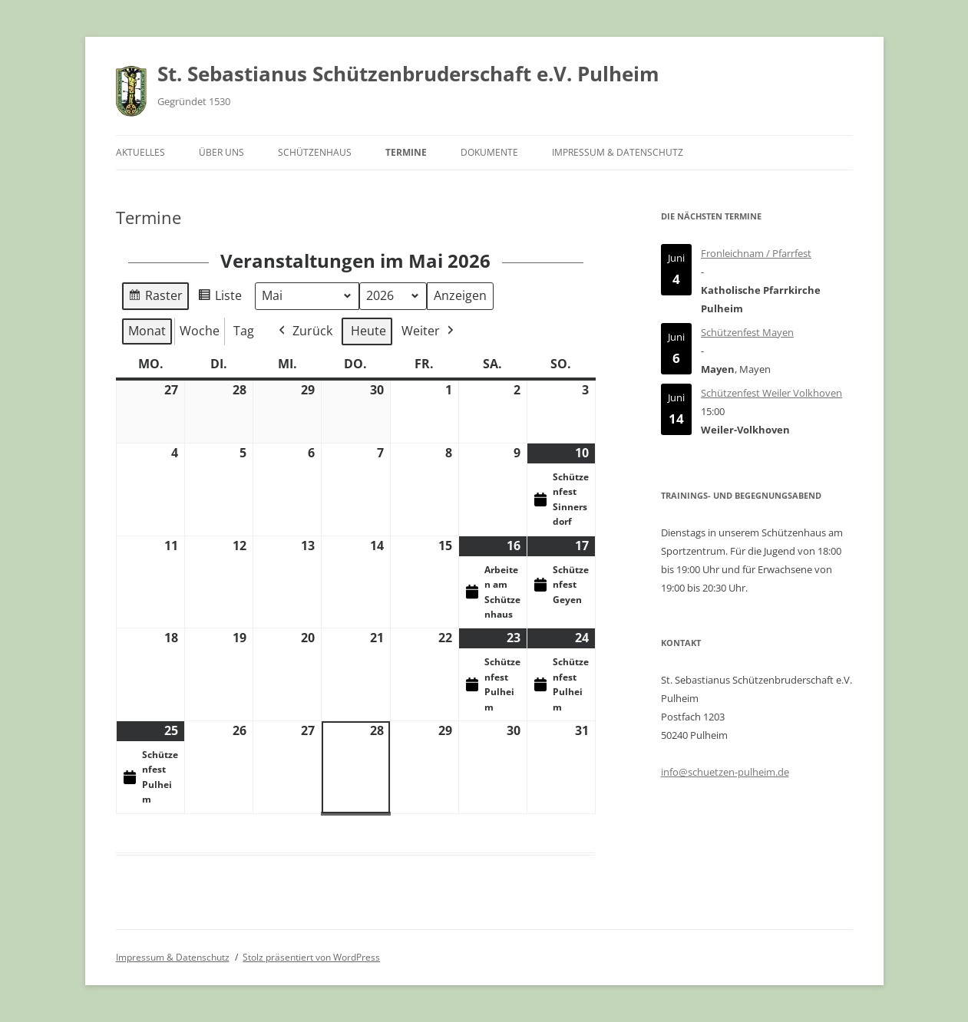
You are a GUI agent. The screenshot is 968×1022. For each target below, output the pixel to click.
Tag (243, 330)
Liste (219, 298)
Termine (406, 152)
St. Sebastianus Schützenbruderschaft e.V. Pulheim (408, 73)
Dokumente (489, 152)
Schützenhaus (315, 152)
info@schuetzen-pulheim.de (725, 772)
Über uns (221, 152)
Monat (147, 330)
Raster (155, 298)
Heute (368, 330)
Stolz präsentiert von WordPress (311, 957)
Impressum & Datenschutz (617, 152)
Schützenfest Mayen (747, 332)
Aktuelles (140, 152)
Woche (200, 330)
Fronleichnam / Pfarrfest (756, 253)
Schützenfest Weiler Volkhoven (771, 393)
